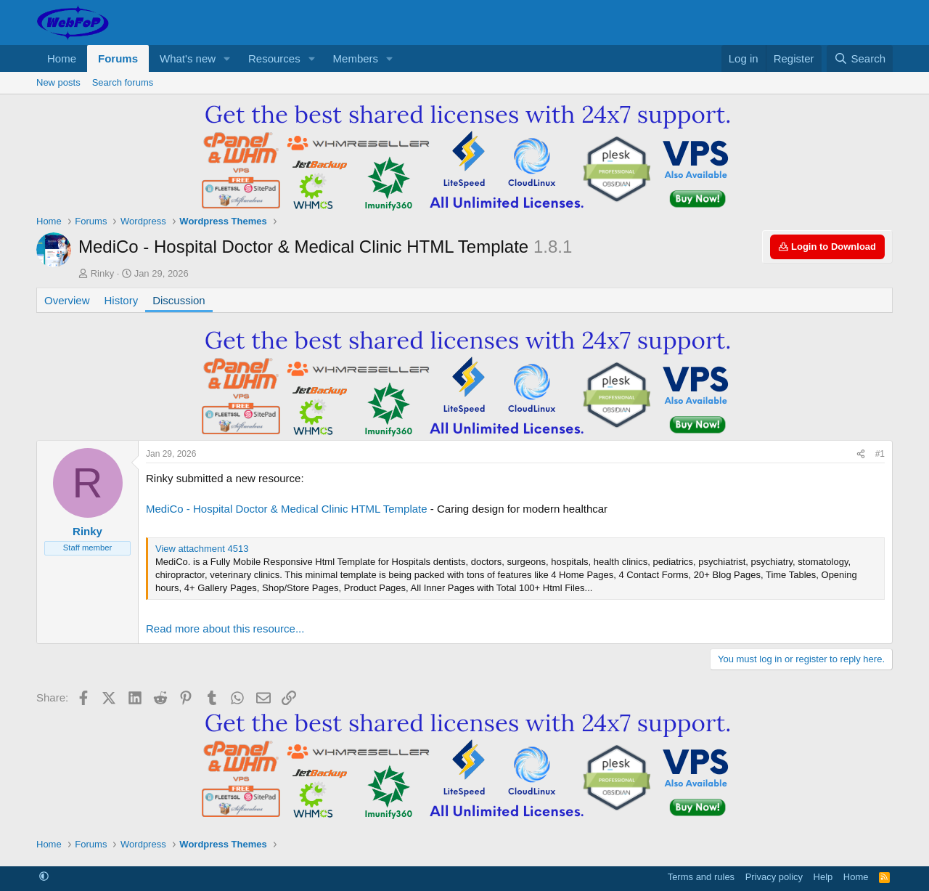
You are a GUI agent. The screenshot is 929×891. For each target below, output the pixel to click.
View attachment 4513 (201, 548)
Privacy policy (774, 876)
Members (356, 58)
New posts (58, 82)
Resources (274, 58)
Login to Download (827, 246)
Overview (67, 300)
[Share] (860, 454)
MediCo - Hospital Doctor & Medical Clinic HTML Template (286, 509)
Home (61, 58)
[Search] (860, 58)
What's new (188, 58)
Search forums (123, 82)
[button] (227, 58)
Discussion (178, 300)
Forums (118, 58)
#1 (880, 454)
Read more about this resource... (225, 628)
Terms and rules (701, 876)
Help (823, 876)
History (122, 300)
